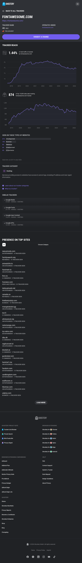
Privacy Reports (6, 510)
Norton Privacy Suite (8, 474)
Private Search (7, 434)
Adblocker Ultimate (7, 470)
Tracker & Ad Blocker (9, 429)
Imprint (49, 550)
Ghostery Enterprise (7, 519)
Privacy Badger (6, 483)
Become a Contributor (8, 514)
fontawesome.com (47, 27)
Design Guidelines (47, 479)
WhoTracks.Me (7, 438)
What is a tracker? (9, 189)
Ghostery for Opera (49, 443)
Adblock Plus (6, 465)
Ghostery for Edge (48, 447)
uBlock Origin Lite (7, 492)
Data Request (46, 474)
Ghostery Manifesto (8, 506)
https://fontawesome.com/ (12, 21)
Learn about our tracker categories (15, 185)
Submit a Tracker (47, 470)
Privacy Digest (7, 443)
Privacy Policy (41, 550)
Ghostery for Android (49, 452)
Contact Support (47, 465)
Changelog (5, 532)
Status (4, 501)
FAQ (43, 461)
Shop (3, 523)
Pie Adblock (5, 479)
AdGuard (4, 461)
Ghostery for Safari (49, 438)
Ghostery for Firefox (49, 434)
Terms (33, 550)
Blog (3, 528)
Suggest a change (41, 37)
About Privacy (46, 483)
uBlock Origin (6, 487)
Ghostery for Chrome (49, 429)
